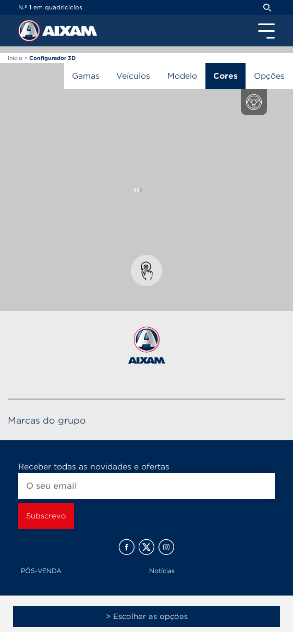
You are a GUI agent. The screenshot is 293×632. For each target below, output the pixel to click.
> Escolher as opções (147, 616)
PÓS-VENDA (41, 571)
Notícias (162, 571)
